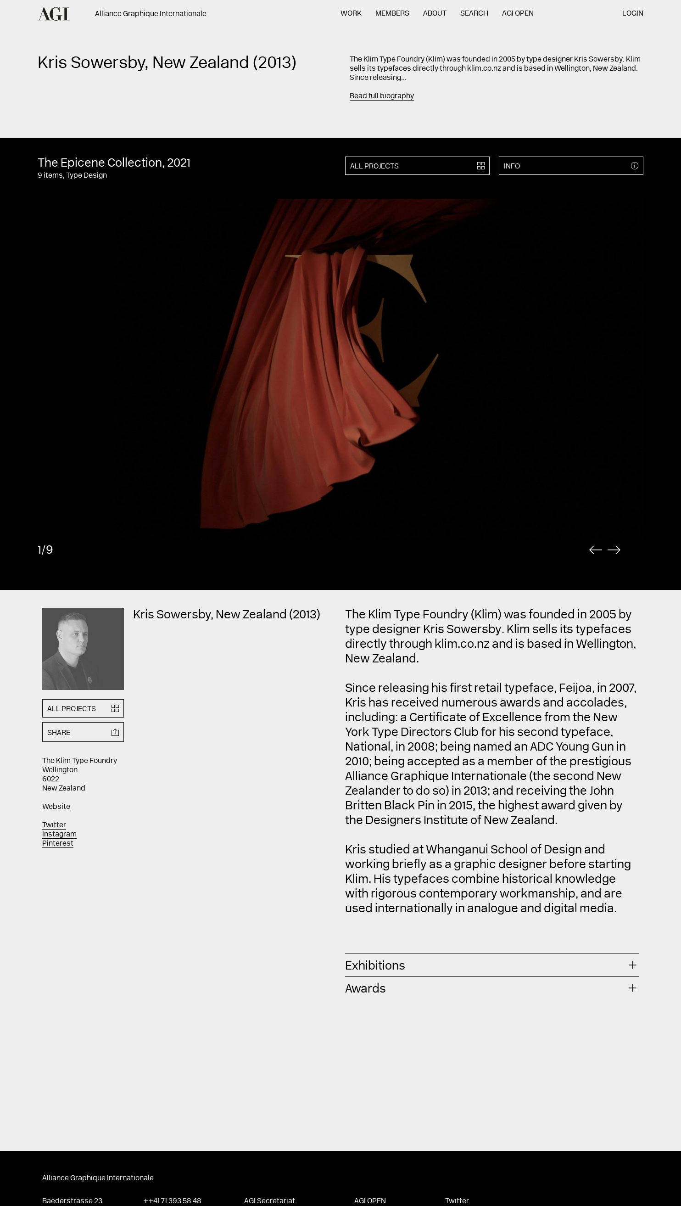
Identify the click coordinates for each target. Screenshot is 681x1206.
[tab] (492, 965)
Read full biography (382, 96)
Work (351, 13)
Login (632, 13)
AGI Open (518, 13)
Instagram (59, 834)
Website (56, 807)
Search (474, 13)
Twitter (54, 825)
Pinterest (57, 843)
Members (392, 13)
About (435, 13)
